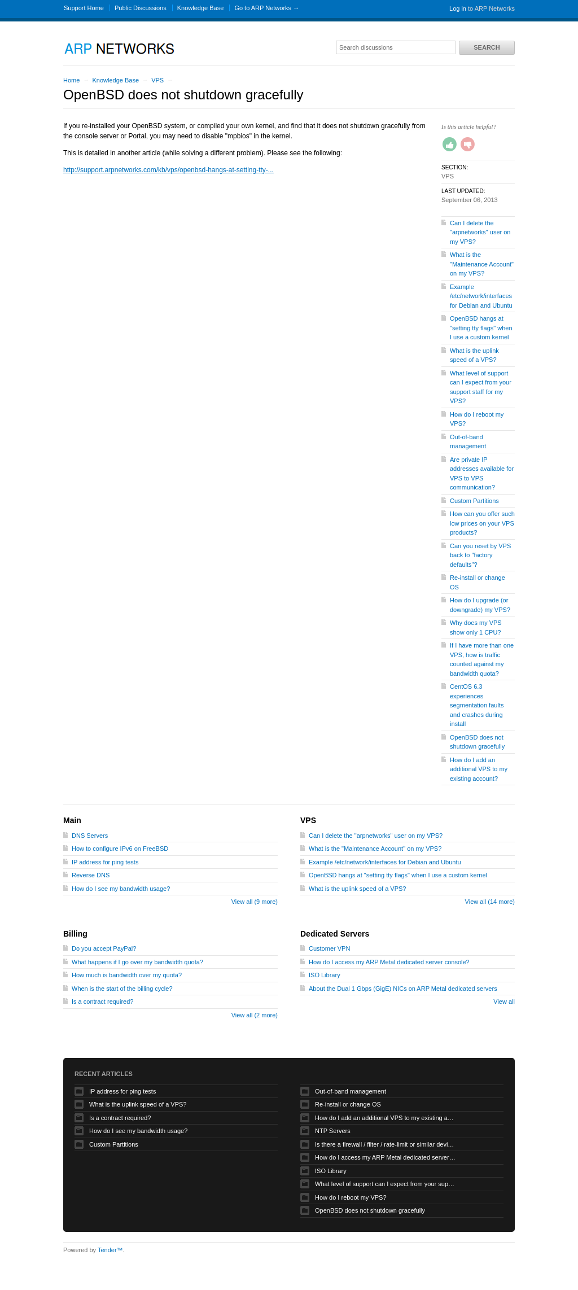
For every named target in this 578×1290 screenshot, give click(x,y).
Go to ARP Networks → (266, 8)
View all (504, 1001)
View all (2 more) (254, 1015)
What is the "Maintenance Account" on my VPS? (482, 264)
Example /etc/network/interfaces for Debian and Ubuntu (481, 296)
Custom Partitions (474, 500)
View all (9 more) (254, 901)
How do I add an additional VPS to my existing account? (478, 769)
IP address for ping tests (105, 862)
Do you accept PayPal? (104, 948)
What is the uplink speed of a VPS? (357, 888)
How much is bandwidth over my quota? (127, 975)
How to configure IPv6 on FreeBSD (120, 848)
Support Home (84, 8)
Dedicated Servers (334, 933)
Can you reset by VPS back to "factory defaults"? (480, 555)
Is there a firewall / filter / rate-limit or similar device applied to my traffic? (385, 1144)
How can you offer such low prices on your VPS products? (482, 523)
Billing (75, 933)
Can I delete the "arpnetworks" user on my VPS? (480, 232)
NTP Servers (333, 1130)
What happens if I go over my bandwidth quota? (137, 962)
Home (71, 80)
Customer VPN (329, 948)
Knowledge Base (200, 8)
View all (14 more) (490, 901)
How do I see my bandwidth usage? (121, 888)
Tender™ (110, 1250)
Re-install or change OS (348, 1104)
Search (487, 47)
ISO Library (324, 975)
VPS (157, 80)
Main (72, 820)
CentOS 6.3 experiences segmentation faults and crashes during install (476, 705)
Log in (457, 8)
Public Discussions (141, 8)
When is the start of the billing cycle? (122, 988)
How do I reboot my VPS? (351, 1197)
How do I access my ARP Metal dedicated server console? (389, 962)
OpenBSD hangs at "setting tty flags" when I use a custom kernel (481, 327)
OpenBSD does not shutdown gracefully (370, 1210)
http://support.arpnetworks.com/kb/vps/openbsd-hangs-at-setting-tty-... (168, 170)
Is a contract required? (102, 1001)
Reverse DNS (91, 875)
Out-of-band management (350, 1091)
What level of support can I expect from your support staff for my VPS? (385, 1183)
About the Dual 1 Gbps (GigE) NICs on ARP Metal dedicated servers (403, 988)
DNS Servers (90, 835)
